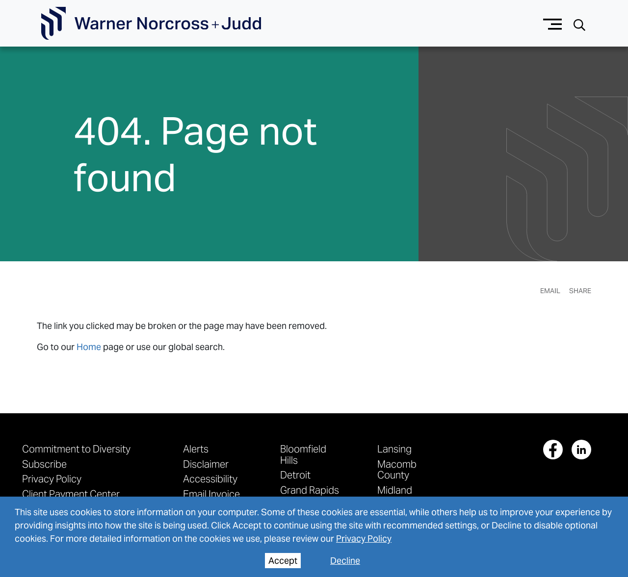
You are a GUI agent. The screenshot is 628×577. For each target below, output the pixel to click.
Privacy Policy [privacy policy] (364, 538)
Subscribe (44, 464)
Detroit (295, 475)
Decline (345, 560)
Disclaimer (206, 464)
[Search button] (579, 23)
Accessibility (210, 479)
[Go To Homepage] (151, 23)
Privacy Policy (51, 479)
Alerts (196, 449)
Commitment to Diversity (76, 449)
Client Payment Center (71, 494)
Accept (282, 560)
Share (580, 290)
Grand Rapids (309, 490)
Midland (394, 490)
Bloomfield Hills (303, 454)
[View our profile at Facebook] (553, 449)
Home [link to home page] (89, 346)
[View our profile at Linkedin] (581, 449)
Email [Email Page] (550, 290)
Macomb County (397, 469)
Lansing (394, 449)
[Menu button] (552, 23)
